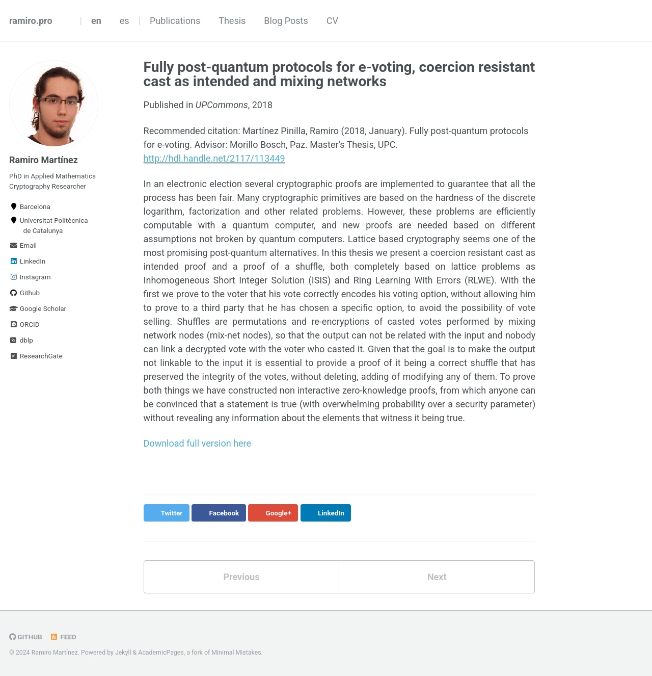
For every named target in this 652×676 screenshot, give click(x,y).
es (124, 20)
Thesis (232, 20)
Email (23, 245)
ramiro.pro (30, 20)
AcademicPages (160, 652)
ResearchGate (36, 356)
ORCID (24, 324)
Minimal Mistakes (236, 652)
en (96, 20)
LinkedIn (27, 261)
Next (437, 576)
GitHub (25, 637)
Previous (241, 576)
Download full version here (198, 443)
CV (332, 20)
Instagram (30, 277)
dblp (21, 340)
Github (24, 293)
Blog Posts (286, 20)
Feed (63, 637)
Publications (175, 20)
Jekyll (123, 652)
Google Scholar (37, 308)
